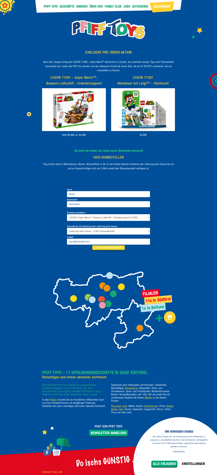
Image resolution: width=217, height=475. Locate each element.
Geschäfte (67, 6)
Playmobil (116, 406)
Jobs (126, 6)
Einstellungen (193, 464)
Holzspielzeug (131, 388)
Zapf (121, 409)
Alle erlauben (164, 464)
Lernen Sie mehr (179, 451)
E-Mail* (70, 237)
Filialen (53, 399)
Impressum (46, 471)
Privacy (54, 471)
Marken (81, 6)
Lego (124, 406)
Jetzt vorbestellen (108, 247)
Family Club (113, 6)
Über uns (96, 6)
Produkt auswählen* (76, 213)
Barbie (114, 409)
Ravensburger (151, 406)
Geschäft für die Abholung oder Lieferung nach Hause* (92, 226)
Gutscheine (140, 6)
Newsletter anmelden (108, 433)
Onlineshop (162, 6)
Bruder (170, 406)
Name (69, 189)
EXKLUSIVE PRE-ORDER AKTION (108, 52)
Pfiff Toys (51, 6)
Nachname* (72, 200)
